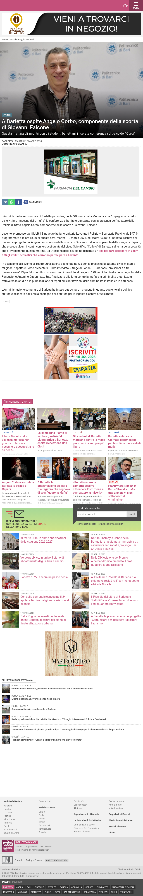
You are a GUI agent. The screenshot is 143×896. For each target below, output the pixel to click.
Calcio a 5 (79, 801)
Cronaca (8, 812)
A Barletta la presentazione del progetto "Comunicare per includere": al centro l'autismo (116, 620)
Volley (42, 818)
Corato (89, 887)
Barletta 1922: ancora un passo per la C (45, 577)
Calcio (42, 811)
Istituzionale (9, 819)
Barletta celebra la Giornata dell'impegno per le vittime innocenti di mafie (124, 441)
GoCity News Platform (57, 860)
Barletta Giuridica (82, 831)
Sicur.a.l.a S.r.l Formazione (86, 828)
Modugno (22, 892)
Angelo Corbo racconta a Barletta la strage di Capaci (18, 486)
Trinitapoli (126, 892)
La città (7, 809)
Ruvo (57, 892)
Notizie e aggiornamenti (22, 39)
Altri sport (78, 808)
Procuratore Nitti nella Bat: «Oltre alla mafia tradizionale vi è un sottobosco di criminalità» (122, 492)
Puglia (48, 892)
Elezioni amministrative (120, 820)
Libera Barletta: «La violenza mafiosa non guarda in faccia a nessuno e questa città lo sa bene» (18, 443)
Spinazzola (90, 892)
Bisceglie (39, 887)
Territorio (8, 822)
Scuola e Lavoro (11, 833)
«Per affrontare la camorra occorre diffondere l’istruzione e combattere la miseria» (88, 487)
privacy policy (116, 523)
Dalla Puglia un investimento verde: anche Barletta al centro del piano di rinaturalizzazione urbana (43, 620)
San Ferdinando (72, 892)
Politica (7, 816)
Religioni (8, 805)
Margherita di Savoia (123, 887)
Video (112, 832)
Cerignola (76, 887)
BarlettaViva (20, 5)
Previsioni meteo (117, 826)
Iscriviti (131, 514)
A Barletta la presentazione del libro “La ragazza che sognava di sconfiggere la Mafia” (53, 487)
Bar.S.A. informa (116, 801)
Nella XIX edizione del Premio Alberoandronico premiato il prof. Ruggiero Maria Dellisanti (112, 561)
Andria (19, 887)
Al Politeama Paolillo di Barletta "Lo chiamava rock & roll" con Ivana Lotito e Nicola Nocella (115, 580)
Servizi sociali (10, 829)
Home (5, 39)
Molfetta (36, 892)
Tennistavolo (45, 828)
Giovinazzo (102, 887)
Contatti (18, 860)
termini (101, 523)
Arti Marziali (44, 825)
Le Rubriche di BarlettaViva (87, 820)
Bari (29, 887)
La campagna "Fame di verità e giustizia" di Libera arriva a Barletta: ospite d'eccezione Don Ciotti (52, 439)
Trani (114, 892)
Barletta (8, 887)
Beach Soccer (80, 804)
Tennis (42, 822)
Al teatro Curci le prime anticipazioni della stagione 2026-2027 (43, 539)
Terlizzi (103, 892)
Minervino (8, 892)
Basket (42, 815)
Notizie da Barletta (13, 801)
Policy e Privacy (34, 860)
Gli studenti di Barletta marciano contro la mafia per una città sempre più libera (89, 441)
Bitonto (52, 887)
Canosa (64, 887)
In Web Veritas (116, 808)
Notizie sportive (47, 807)
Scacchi (42, 832)
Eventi (6, 826)
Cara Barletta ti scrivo (84, 824)
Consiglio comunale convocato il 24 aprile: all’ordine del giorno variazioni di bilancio (45, 600)
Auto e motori (115, 804)
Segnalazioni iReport (119, 814)
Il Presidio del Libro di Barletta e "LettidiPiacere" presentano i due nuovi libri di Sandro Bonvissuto (115, 600)
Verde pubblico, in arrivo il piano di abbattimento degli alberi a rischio (42, 559)
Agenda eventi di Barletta (86, 814)
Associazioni (45, 801)
